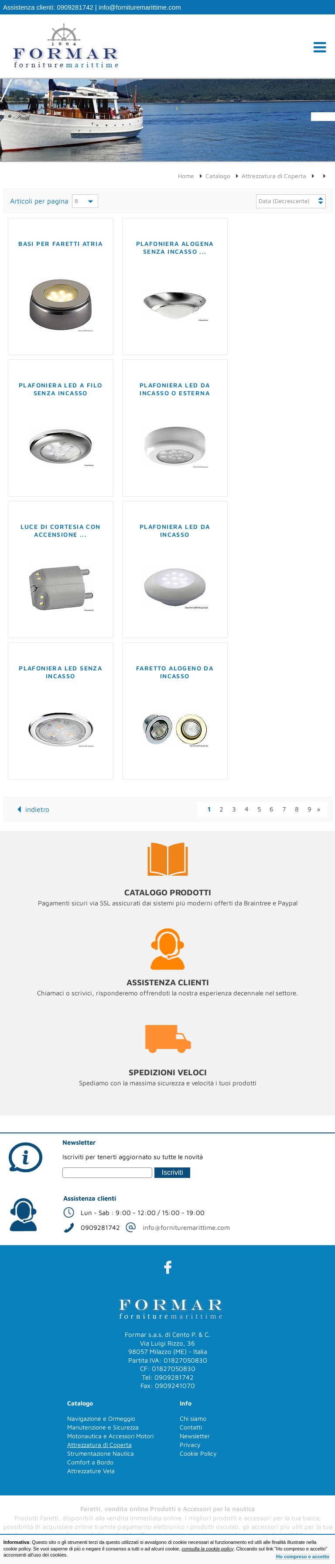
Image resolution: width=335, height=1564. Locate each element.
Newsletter (195, 1436)
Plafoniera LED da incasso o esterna (175, 389)
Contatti (191, 1427)
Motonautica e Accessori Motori (110, 1436)
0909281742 (75, 7)
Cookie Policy (198, 1453)
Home (186, 176)
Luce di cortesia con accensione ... (61, 530)
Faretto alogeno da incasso (174, 672)
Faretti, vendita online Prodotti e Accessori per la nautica (167, 1508)
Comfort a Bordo (90, 1462)
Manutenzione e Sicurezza (103, 1427)
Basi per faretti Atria (60, 243)
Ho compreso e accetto (302, 1556)
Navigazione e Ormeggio (101, 1418)
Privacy (190, 1444)
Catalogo (217, 176)
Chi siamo (193, 1418)
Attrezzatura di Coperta (274, 176)
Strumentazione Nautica (100, 1453)
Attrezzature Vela (91, 1470)
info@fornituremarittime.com (140, 7)
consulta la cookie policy (208, 1548)
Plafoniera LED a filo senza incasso (60, 389)
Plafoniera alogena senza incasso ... (175, 247)
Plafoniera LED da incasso (175, 530)
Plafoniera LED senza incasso (60, 672)
